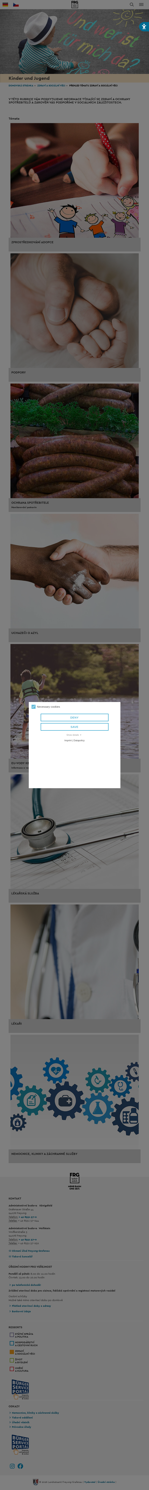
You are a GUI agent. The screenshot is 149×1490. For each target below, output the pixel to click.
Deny (74, 717)
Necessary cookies (46, 707)
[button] (144, 26)
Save (74, 726)
